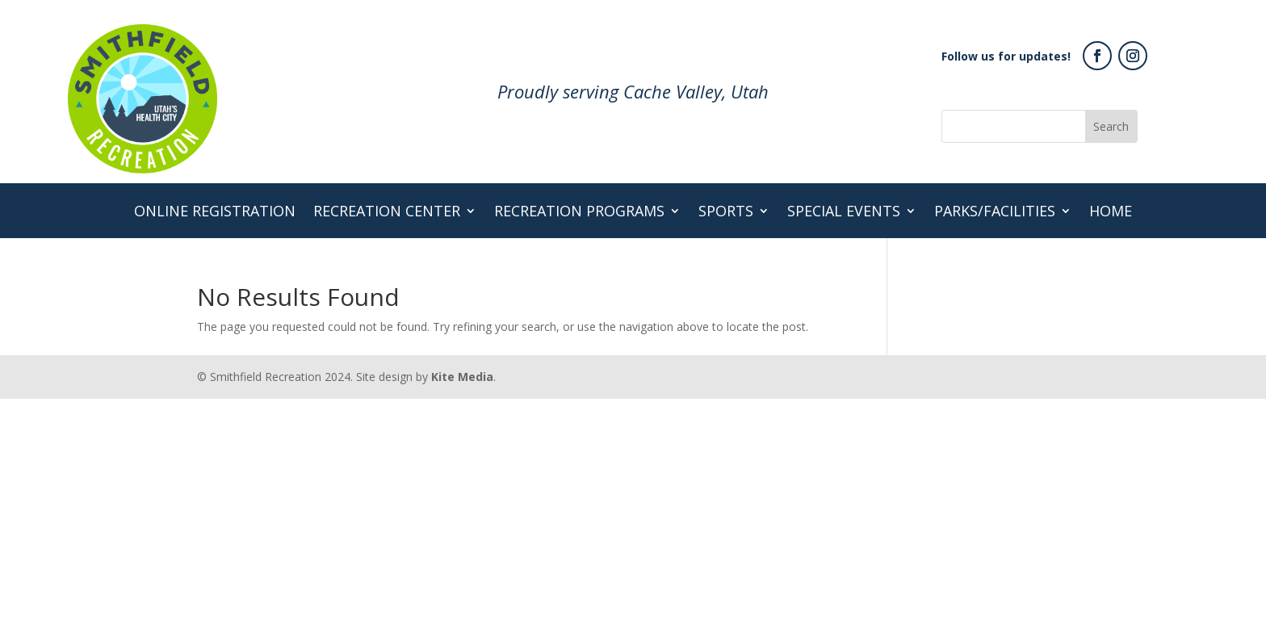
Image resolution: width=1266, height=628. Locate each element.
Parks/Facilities (994, 212)
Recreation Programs (579, 212)
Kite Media (462, 376)
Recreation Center (386, 212)
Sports (725, 212)
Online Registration (215, 212)
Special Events (843, 212)
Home (1110, 212)
